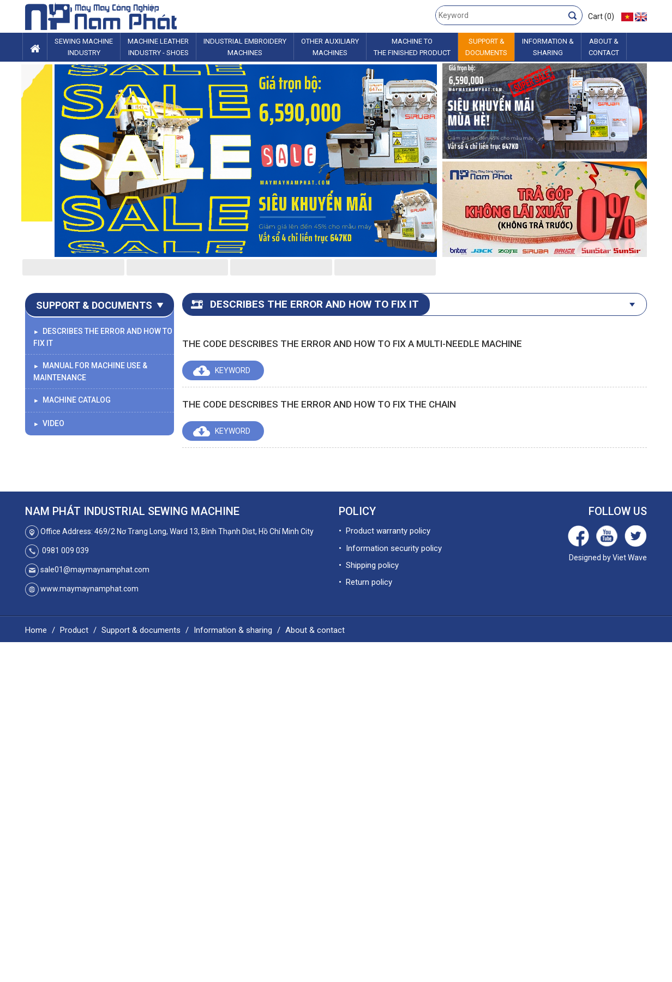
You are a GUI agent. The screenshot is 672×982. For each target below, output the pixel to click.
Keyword (232, 370)
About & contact (315, 630)
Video (48, 423)
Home (36, 630)
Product (74, 630)
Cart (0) (601, 16)
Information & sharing (233, 630)
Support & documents (141, 630)
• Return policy (365, 582)
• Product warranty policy (384, 531)
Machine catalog (72, 400)
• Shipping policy (369, 565)
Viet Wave (630, 557)
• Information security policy (390, 548)
